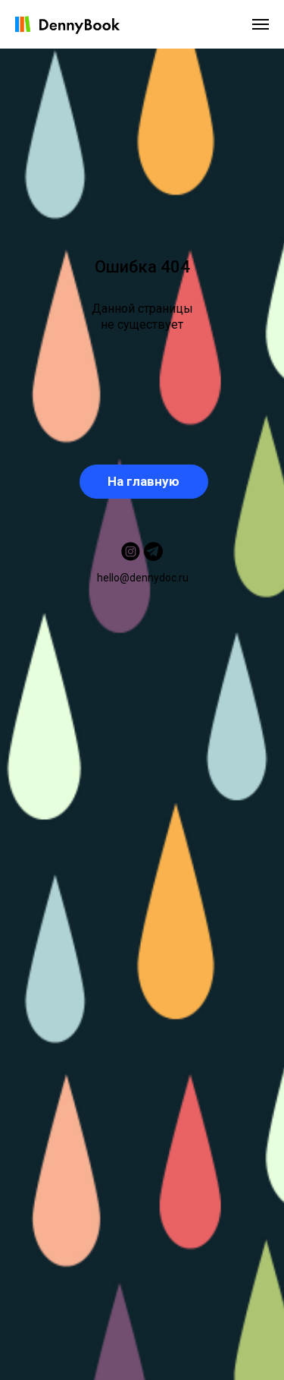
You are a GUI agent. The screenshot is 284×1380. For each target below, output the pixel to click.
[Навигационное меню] (260, 24)
